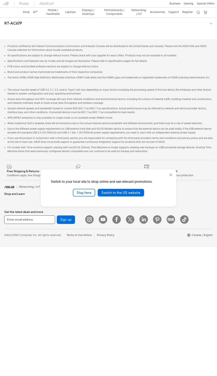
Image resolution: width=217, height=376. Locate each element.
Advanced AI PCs (171, 253)
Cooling (9, 305)
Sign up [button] (66, 349)
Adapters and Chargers (70, 298)
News (111, 208)
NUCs (8, 266)
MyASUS (114, 297)
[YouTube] (103, 348)
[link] (108, 5)
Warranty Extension (120, 329)
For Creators (12, 209)
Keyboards (62, 266)
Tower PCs (11, 253)
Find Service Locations (122, 291)
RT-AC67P (13, 16)
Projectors (10, 241)
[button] (6, 5)
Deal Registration (119, 285)
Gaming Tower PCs (16, 260)
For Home (10, 196)
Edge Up (166, 221)
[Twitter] (130, 348)
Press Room (116, 215)
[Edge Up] (171, 348)
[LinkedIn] (143, 348)
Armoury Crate (170, 259)
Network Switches (67, 240)
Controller (62, 310)
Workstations (12, 279)
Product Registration (121, 304)
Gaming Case (12, 298)
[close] (170, 174)
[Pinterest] (157, 348)
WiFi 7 (59, 215)
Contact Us (115, 278)
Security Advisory (119, 323)
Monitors (10, 234)
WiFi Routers (64, 228)
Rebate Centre (117, 310)
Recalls (112, 316)
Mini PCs (9, 273)
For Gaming (11, 221)
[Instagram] (89, 348)
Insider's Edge (169, 227)
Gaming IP (62, 317)
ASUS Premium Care (121, 246)
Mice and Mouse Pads (69, 272)
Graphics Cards (14, 311)
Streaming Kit (64, 285)
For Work (10, 202)
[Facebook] (116, 348)
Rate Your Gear (170, 240)
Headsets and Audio (68, 279)
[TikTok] (184, 348)
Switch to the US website (121, 192)
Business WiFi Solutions (70, 247)
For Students (12, 215)
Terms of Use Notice (79, 364)
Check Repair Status (121, 266)
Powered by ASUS (172, 234)
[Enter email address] (29, 348)
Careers (113, 234)
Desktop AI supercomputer (73, 253)
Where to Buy (117, 221)
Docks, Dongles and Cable (72, 304)
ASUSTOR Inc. (117, 227)
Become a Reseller (172, 215)
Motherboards (13, 292)
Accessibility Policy (173, 246)
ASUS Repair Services (122, 253)
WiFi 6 (59, 221)
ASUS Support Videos (122, 259)
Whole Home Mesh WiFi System (76, 234)
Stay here (84, 192)
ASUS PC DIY (169, 208)
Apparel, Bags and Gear (70, 291)
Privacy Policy (105, 364)
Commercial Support (121, 272)
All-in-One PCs (13, 247)
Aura (164, 266)
